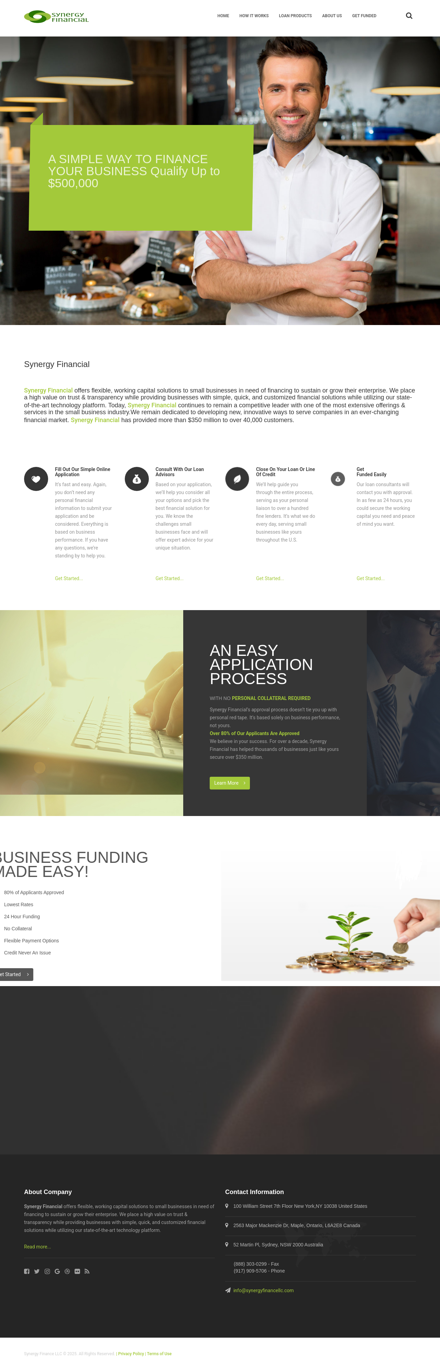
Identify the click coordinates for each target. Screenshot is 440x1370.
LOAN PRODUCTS (295, 15)
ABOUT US (332, 15)
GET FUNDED (364, 15)
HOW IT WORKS (253, 15)
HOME (223, 15)
